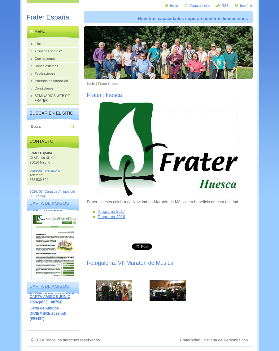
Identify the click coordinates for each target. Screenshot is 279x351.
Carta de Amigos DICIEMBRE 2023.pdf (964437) (48, 313)
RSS (225, 5)
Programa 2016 (111, 216)
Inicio (91, 84)
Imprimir (246, 5)
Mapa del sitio (200, 5)
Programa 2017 (111, 211)
